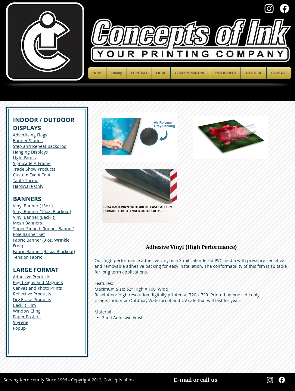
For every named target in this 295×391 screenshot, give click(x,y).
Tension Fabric (27, 257)
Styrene (20, 322)
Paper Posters (27, 316)
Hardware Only (28, 186)
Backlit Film (24, 305)
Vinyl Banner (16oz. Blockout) (42, 211)
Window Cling (27, 311)
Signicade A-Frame (32, 163)
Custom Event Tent (32, 175)
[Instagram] (269, 8)
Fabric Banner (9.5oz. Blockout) (44, 251)
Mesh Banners (27, 223)
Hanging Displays (30, 152)
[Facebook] (284, 8)
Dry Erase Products (32, 299)
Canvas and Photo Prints (37, 288)
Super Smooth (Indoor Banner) (43, 228)
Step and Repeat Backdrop (40, 146)
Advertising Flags (30, 135)
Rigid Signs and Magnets (38, 282)
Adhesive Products (31, 277)
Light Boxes (24, 157)
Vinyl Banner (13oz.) (33, 206)
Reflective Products (32, 294)
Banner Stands (28, 140)
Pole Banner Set (29, 234)
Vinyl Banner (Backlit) (34, 217)
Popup (19, 328)
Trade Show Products (34, 169)
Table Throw (25, 180)
